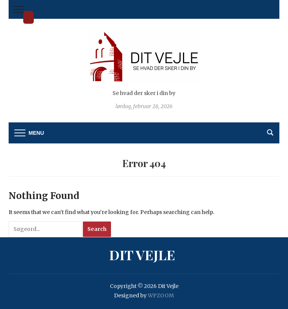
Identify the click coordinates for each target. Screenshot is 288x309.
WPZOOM (161, 295)
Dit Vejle (28, 17)
